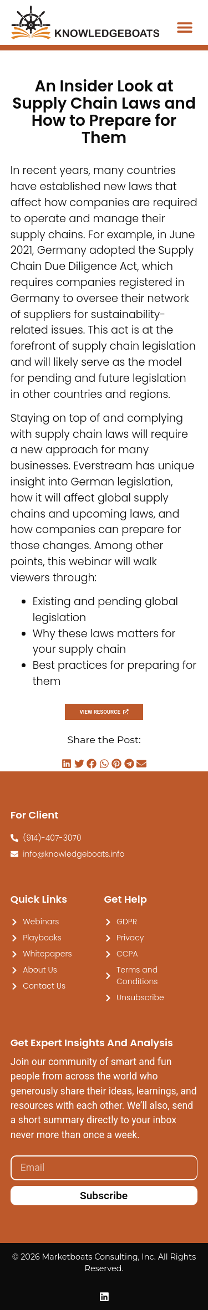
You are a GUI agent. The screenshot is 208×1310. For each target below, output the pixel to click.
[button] (184, 26)
